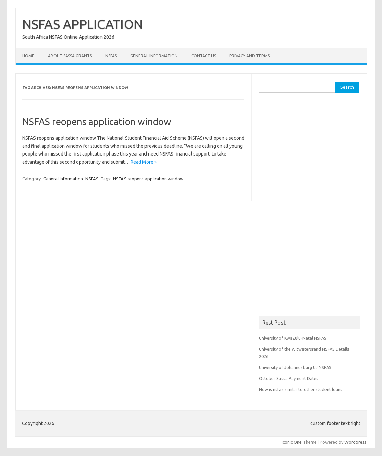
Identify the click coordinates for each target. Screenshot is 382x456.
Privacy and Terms (249, 56)
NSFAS (111, 56)
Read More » (144, 162)
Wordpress (355, 442)
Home (28, 56)
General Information (154, 56)
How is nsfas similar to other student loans (300, 389)
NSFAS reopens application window (96, 121)
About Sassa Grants (70, 56)
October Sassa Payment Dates (288, 378)
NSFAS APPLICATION (82, 24)
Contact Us (203, 56)
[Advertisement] (309, 203)
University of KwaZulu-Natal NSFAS (293, 338)
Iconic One (292, 442)
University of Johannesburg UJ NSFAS (295, 367)
